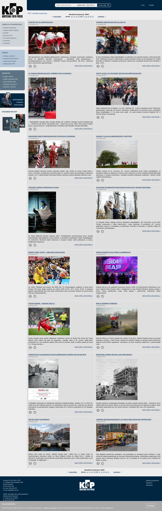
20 (90, 16)
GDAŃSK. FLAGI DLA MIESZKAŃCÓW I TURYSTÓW (114, 136)
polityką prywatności (50, 508)
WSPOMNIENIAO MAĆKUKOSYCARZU (18, 102)
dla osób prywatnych (10, 38)
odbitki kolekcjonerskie (10, 79)
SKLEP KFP (6, 73)
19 (88, 16)
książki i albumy (8, 76)
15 (78, 16)
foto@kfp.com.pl (13, 490)
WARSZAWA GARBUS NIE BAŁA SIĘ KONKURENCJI (114, 354)
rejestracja (6, 43)
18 (86, 16)
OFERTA (5, 53)
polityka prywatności (152, 480)
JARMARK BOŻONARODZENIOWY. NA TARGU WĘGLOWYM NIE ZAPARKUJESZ (123, 419)
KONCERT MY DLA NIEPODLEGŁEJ (40, 22)
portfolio (5, 33)
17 (84, 16)
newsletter (6, 40)
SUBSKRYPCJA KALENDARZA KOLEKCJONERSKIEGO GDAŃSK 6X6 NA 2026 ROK (57, 354)
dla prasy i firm (8, 35)
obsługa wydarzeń (9, 56)
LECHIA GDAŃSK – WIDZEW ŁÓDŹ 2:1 (41, 303)
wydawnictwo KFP (9, 64)
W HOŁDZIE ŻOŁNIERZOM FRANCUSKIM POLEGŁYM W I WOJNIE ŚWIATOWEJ (123, 187)
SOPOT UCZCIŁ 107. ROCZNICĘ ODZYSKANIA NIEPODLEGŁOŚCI (118, 73)
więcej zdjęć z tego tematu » (84, 66)
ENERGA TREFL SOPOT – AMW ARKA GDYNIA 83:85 (46, 252)
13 (74, 16)
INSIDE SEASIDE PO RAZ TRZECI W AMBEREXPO (113, 252)
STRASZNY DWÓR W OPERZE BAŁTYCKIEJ (43, 187)
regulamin (149, 483)
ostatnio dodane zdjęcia (10, 30)
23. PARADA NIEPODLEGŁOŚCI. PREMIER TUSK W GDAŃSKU (49, 73)
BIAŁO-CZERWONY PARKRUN (106, 303)
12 (72, 16)
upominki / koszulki (9, 87)
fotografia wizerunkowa (10, 58)
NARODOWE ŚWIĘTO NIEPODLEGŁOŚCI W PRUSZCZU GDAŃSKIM (51, 136)
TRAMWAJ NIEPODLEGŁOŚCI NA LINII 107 (111, 22)
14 (76, 16)
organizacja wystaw (9, 61)
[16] (81, 16)
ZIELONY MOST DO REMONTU (38, 419)
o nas (143, 5)
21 (93, 16)
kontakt (151, 5)
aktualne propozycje (9, 28)
